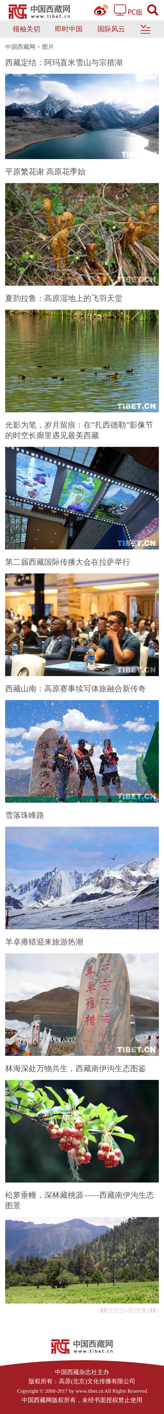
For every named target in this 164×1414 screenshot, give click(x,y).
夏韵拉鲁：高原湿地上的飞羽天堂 (63, 298)
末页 (153, 1310)
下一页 (141, 1310)
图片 (48, 46)
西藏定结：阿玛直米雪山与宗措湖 (63, 62)
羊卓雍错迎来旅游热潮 (44, 942)
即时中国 (69, 29)
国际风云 (111, 29)
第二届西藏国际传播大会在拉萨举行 (67, 562)
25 (130, 1310)
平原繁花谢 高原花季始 (45, 171)
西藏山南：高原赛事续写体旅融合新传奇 (75, 688)
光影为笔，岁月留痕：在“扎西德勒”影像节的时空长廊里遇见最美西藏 (79, 430)
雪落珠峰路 (24, 815)
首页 (103, 1310)
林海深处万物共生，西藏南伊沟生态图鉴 (75, 1068)
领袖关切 (26, 29)
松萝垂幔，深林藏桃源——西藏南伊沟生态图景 (79, 1200)
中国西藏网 (20, 46)
